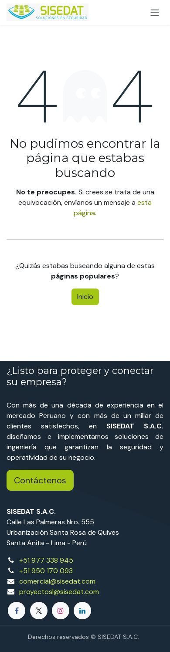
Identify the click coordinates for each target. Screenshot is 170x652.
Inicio (85, 296)
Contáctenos (40, 480)
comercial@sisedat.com (57, 581)
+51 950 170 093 (46, 570)
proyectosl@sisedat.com (59, 591)
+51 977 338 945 (46, 560)
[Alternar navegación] (154, 12)
